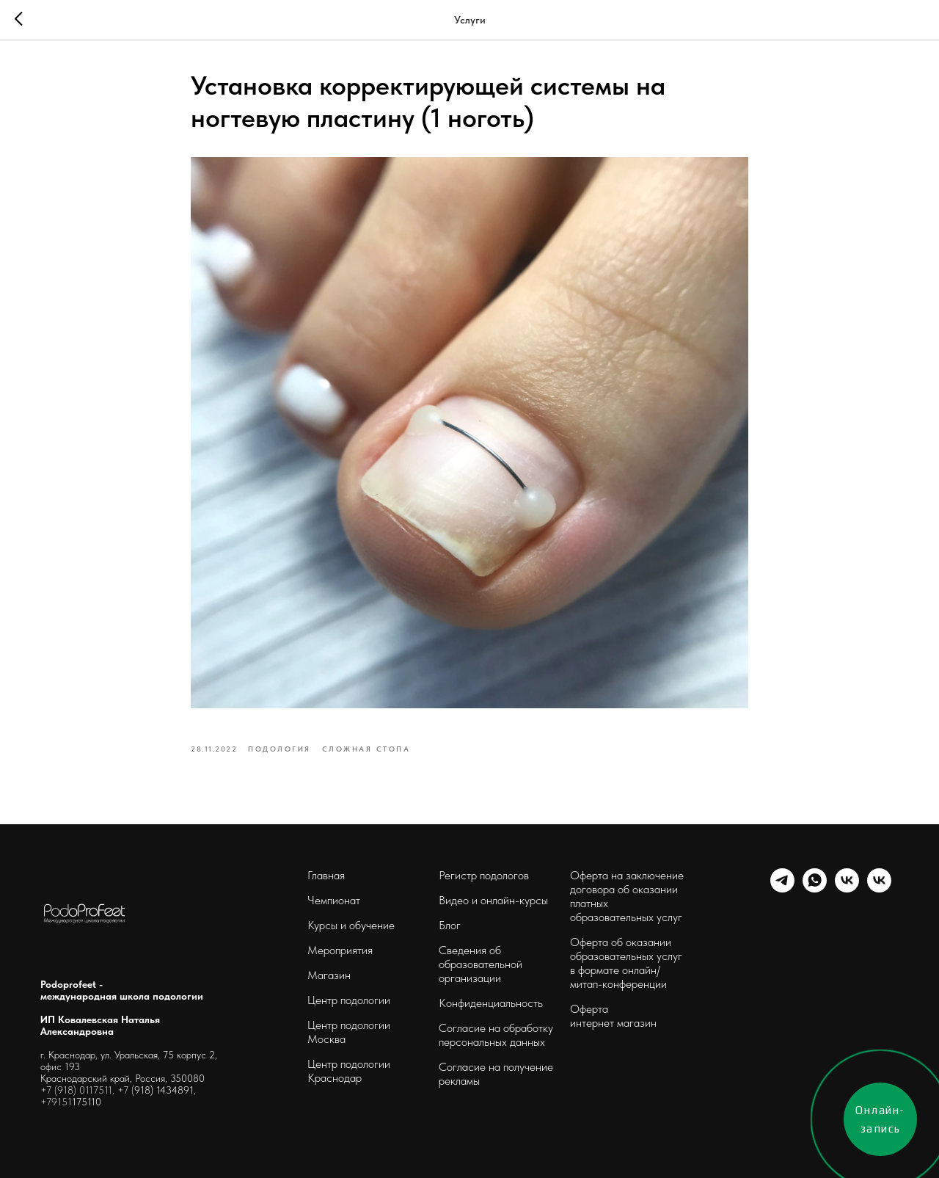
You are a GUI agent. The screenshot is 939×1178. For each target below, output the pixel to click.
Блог (450, 925)
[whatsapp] (815, 888)
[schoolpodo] (847, 888)
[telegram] (782, 888)
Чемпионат (333, 900)
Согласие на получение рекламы (496, 1074)
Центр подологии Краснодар (348, 1071)
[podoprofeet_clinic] (879, 888)
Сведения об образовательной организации (480, 964)
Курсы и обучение (351, 925)
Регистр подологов (484, 875)
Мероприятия (340, 950)
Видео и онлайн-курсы (493, 900)
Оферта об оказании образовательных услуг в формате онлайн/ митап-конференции (626, 963)
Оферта (589, 1009)
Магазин (329, 975)
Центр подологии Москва (348, 1032)
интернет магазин (613, 1023)
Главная (326, 875)
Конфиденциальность (491, 1003)
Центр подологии (348, 1000)
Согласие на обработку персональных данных (496, 1035)
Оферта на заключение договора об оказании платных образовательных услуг (627, 896)
